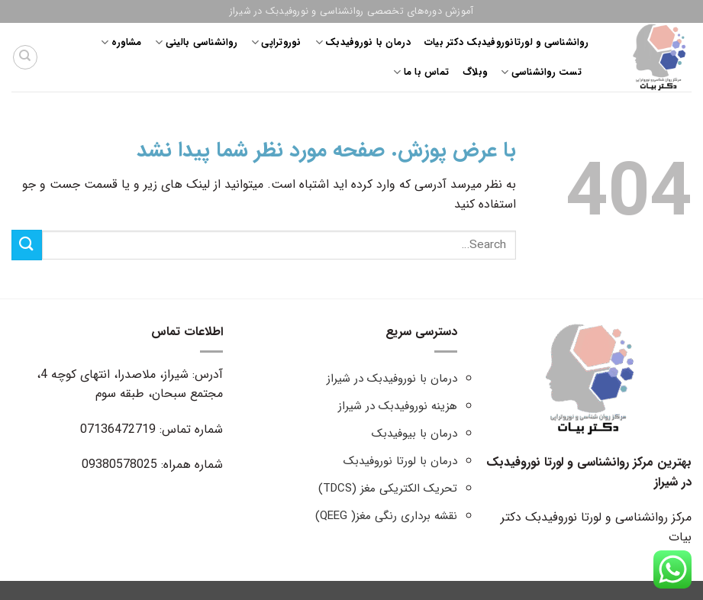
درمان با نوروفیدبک (363, 42)
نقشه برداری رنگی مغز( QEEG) (386, 516)
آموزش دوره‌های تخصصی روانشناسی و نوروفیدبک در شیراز (352, 11)
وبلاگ (475, 72)
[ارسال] (26, 245)
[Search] (25, 57)
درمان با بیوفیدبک (414, 433)
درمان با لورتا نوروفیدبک (400, 461)
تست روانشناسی (541, 72)
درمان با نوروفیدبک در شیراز (392, 378)
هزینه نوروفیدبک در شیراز (397, 406)
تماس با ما (421, 72)
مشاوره (121, 42)
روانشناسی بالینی (196, 42)
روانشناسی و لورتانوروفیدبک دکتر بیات (506, 42)
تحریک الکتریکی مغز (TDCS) (387, 488)
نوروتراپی (276, 42)
